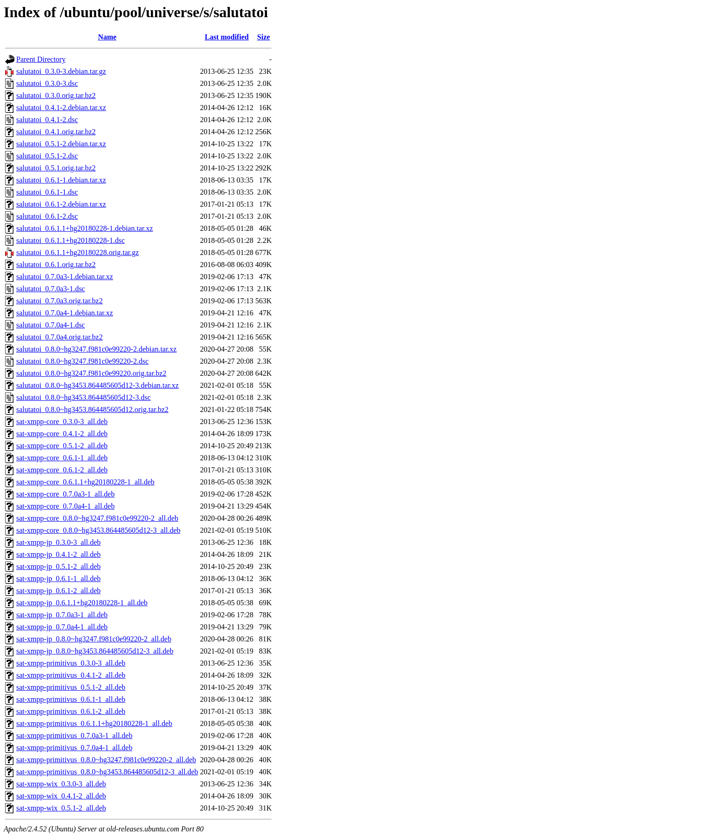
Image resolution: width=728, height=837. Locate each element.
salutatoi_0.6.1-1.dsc (47, 192)
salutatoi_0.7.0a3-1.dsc (50, 289)
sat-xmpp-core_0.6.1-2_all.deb (62, 470)
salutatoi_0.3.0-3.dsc (47, 83)
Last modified (227, 37)
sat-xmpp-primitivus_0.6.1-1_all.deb (70, 699)
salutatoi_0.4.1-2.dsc (47, 120)
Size (263, 37)
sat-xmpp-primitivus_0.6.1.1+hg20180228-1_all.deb (94, 723)
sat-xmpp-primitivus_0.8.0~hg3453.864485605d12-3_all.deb (107, 772)
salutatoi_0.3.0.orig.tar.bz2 (56, 95)
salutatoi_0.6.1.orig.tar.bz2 (56, 264)
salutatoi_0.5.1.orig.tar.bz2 (56, 168)
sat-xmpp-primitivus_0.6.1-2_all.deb (70, 711)
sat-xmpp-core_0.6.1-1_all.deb (62, 458)
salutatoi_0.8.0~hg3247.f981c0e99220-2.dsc (82, 361)
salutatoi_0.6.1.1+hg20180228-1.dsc (70, 240)
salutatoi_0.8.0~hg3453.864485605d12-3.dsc (83, 397)
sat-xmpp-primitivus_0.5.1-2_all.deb (70, 687)
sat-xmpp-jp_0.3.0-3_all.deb (58, 542)
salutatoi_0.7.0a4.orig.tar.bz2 (59, 337)
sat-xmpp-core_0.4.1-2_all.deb (62, 434)
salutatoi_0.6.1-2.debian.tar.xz (61, 204)
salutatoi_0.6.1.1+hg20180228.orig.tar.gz (77, 252)
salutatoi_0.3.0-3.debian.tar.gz (61, 71)
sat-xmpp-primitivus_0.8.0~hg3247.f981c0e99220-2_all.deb (106, 760)
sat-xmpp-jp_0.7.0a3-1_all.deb (62, 615)
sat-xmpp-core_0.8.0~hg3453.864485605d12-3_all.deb (98, 530)
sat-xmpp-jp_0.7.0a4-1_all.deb (62, 627)
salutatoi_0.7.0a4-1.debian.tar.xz (64, 313)
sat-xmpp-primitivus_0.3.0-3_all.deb (70, 663)
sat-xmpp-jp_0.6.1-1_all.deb (58, 578)
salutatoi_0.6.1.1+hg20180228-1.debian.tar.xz (84, 228)
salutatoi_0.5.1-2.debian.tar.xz (61, 144)
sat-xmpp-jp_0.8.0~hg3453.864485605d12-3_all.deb (94, 651)
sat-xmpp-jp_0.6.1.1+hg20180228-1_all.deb (82, 603)
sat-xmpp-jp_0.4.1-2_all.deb (58, 554)
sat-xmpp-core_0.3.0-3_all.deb (62, 421)
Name (107, 37)
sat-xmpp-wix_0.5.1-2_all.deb (61, 808)
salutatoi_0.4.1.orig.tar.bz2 (56, 132)
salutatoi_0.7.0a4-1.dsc (50, 325)
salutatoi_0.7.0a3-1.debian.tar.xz (64, 277)
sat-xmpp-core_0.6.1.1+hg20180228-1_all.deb (85, 482)
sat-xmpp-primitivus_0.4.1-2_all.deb (70, 675)
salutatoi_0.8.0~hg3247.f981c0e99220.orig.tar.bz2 (91, 373)
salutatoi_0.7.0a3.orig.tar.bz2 (59, 301)
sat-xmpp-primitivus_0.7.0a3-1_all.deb (74, 735)
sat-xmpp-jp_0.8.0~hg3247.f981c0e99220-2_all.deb (93, 639)
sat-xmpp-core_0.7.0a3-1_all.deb (65, 494)
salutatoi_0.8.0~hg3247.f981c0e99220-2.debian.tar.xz (96, 349)
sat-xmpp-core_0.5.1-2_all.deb (62, 446)
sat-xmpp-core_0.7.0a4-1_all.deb (65, 506)
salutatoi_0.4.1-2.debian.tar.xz (61, 107)
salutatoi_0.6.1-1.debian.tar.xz (61, 180)
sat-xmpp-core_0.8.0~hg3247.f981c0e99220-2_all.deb (97, 518)
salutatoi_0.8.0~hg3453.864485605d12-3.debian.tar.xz (97, 385)
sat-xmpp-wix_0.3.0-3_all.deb (61, 784)
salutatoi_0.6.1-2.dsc (47, 216)
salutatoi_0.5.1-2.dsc (47, 156)
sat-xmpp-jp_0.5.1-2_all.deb (58, 566)
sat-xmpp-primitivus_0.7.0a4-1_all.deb (74, 748)
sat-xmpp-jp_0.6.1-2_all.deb (58, 591)
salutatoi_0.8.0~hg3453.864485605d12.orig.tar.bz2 (92, 409)
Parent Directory (40, 59)
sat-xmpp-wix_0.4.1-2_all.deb (61, 796)
